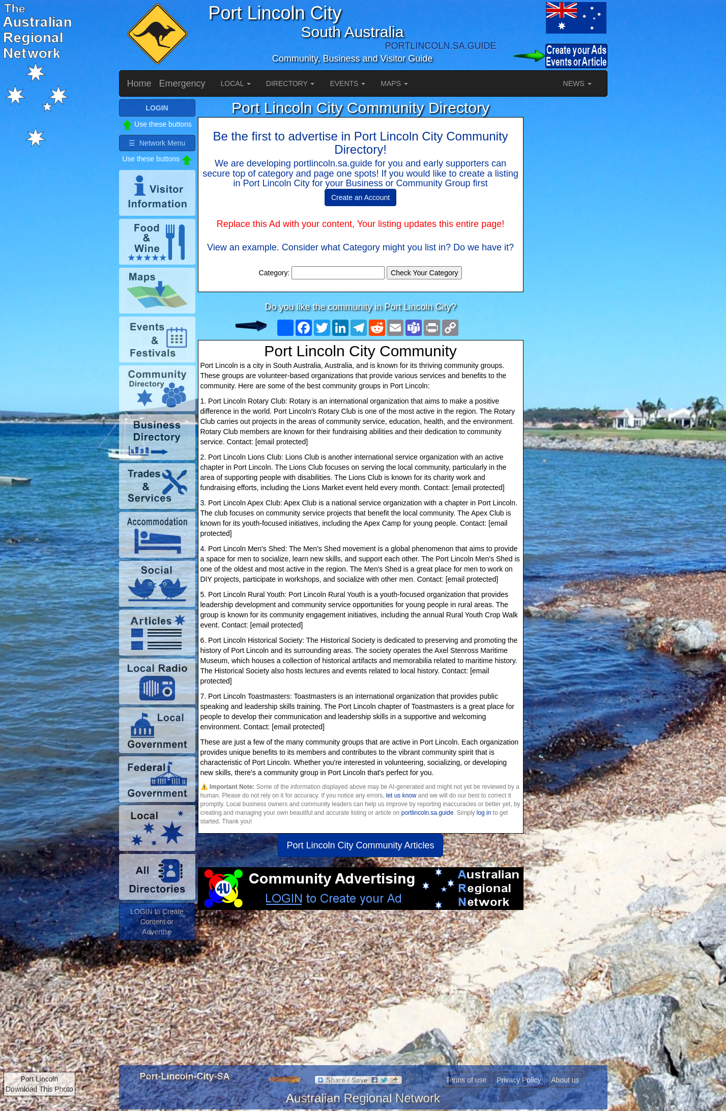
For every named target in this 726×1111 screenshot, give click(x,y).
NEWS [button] (577, 83)
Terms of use (466, 1080)
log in (484, 812)
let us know (401, 795)
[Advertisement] (361, 991)
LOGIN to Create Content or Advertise (157, 921)
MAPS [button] (394, 83)
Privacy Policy (519, 1080)
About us (565, 1080)
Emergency (182, 83)
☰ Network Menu (157, 143)
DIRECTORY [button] (290, 83)
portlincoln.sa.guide (427, 812)
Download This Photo (39, 1089)
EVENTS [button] (347, 83)
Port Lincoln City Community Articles (360, 845)
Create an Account (360, 197)
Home (139, 83)
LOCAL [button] (236, 83)
